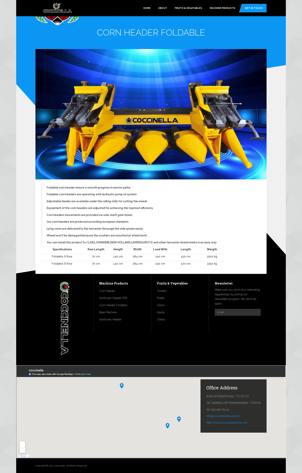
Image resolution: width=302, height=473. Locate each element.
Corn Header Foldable (113, 305)
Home (147, 8)
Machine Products (222, 8)
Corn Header (107, 290)
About (162, 8)
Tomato (161, 290)
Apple (160, 312)
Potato (161, 298)
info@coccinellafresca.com (223, 416)
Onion (160, 305)
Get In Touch (254, 8)
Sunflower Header (110, 319)
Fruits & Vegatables (188, 8)
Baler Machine (108, 312)
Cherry (161, 319)
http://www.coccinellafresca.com (226, 422)
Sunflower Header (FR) (113, 298)
